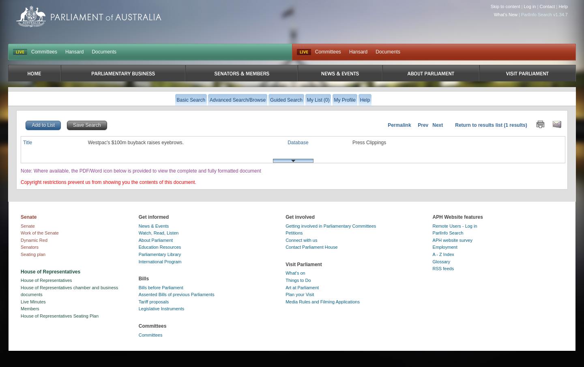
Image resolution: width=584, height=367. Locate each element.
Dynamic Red (34, 240)
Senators (30, 247)
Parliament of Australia (88, 16)
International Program (160, 261)
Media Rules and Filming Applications (323, 301)
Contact (547, 6)
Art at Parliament (302, 287)
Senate (28, 226)
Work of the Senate (40, 232)
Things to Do (298, 280)
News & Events (154, 226)
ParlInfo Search (448, 232)
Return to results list (478, 125)
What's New (505, 14)
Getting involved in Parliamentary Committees (331, 226)
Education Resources (160, 247)
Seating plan (33, 254)
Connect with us (301, 240)
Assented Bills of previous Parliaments (177, 294)
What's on (295, 273)
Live (304, 52)
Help (563, 6)
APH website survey (452, 240)
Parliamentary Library (160, 254)
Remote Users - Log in (455, 226)
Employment (445, 247)
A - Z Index (443, 254)
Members (30, 308)
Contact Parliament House (311, 247)
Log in (530, 6)
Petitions (294, 232)
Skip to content (505, 6)
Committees (44, 52)
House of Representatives (46, 280)
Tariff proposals (154, 301)
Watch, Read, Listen (159, 232)
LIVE (20, 52)
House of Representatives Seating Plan (60, 316)
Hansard (74, 52)
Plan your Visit (300, 294)
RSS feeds (443, 268)
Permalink (399, 125)
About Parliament (156, 240)
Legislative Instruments (162, 308)
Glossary (441, 261)
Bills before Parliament (161, 287)
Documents (104, 52)
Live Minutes (33, 301)
